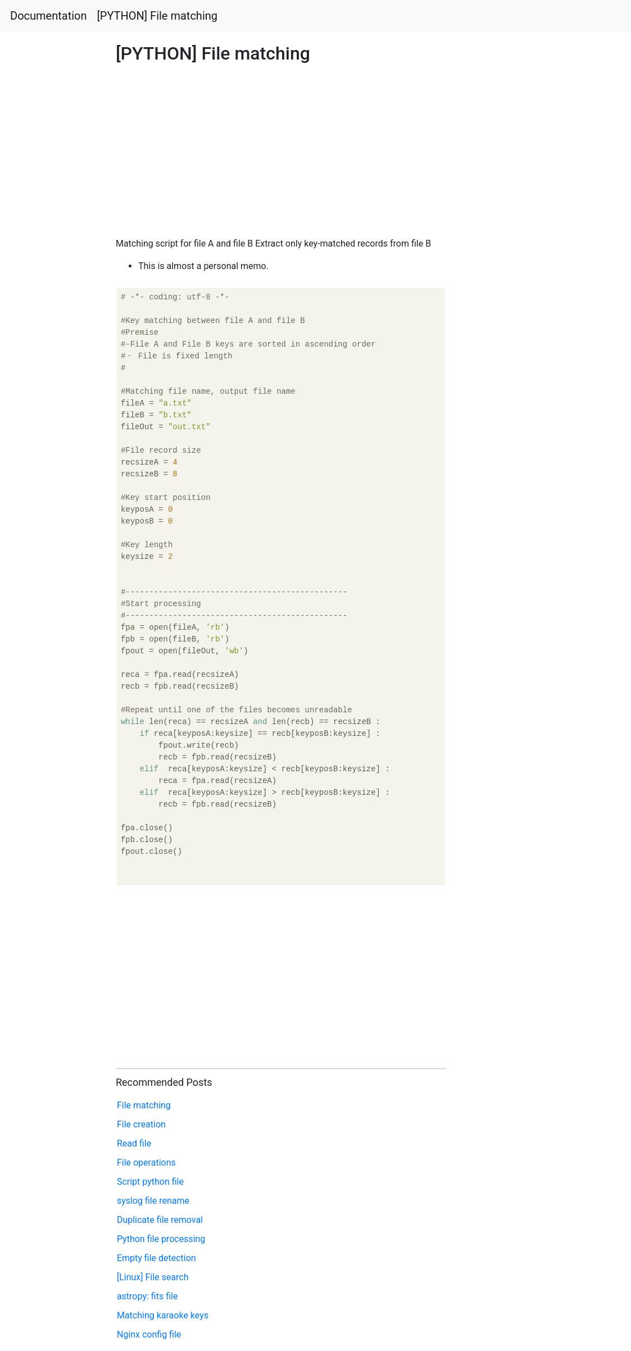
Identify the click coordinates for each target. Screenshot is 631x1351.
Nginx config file (149, 1334)
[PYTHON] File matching (157, 15)
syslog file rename (153, 1200)
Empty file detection (156, 1258)
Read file (134, 1143)
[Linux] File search (153, 1277)
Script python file (150, 1181)
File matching (144, 1105)
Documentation (48, 15)
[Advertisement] (511, 438)
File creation (141, 1124)
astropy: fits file (147, 1296)
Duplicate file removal (160, 1219)
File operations (146, 1162)
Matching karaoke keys (162, 1315)
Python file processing (161, 1239)
